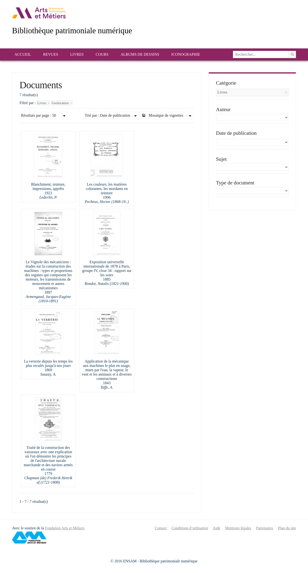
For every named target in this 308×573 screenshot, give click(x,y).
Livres (77, 54)
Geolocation (62, 103)
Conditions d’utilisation (190, 528)
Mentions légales (238, 528)
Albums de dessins (140, 54)
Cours (102, 54)
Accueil (22, 54)
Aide (216, 528)
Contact (161, 528)
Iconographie (185, 54)
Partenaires (264, 528)
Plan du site (287, 528)
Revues (50, 54)
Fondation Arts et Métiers (64, 528)
